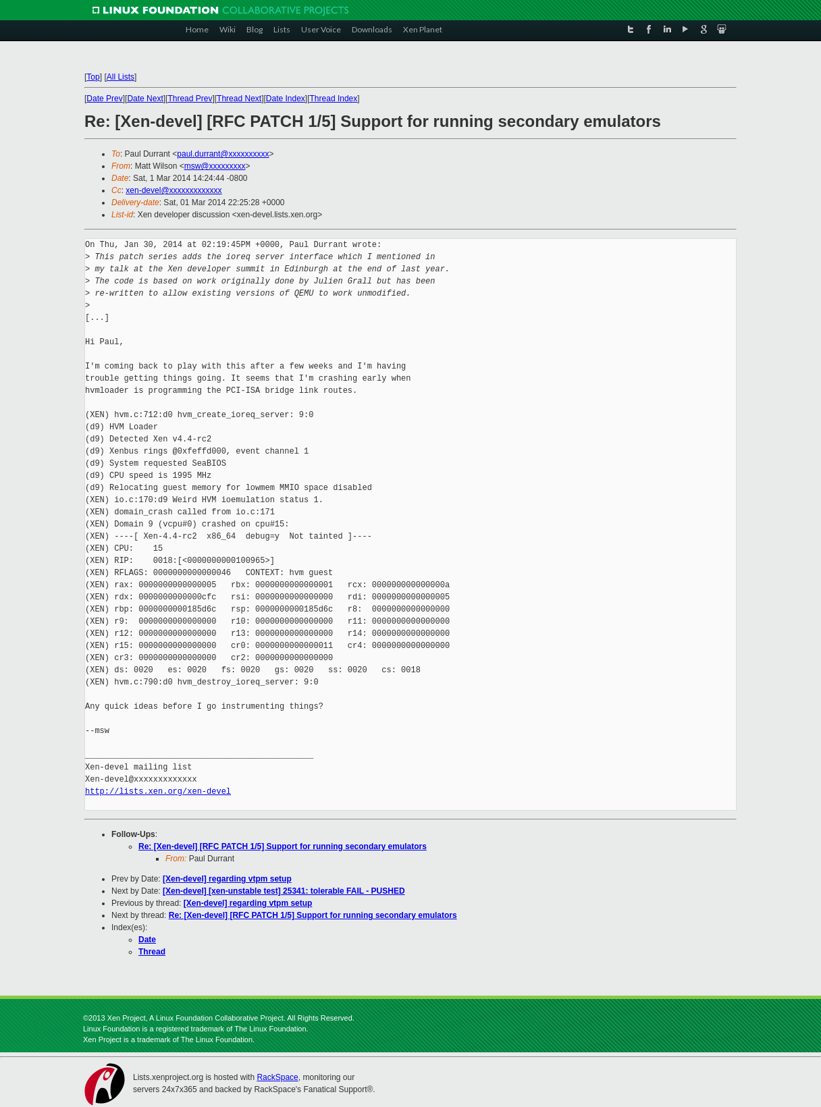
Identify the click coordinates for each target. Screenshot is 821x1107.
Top (92, 77)
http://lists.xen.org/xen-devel (158, 791)
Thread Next (239, 98)
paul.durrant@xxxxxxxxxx (223, 154)
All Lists (120, 77)
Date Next (145, 98)
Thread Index (334, 98)
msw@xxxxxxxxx (215, 166)
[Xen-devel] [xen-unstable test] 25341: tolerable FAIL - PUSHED (284, 891)
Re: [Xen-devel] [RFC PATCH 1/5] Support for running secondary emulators (282, 846)
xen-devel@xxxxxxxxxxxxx (173, 190)
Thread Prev (189, 98)
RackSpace (277, 1077)
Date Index (285, 98)
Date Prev (104, 98)
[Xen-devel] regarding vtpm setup (227, 879)
